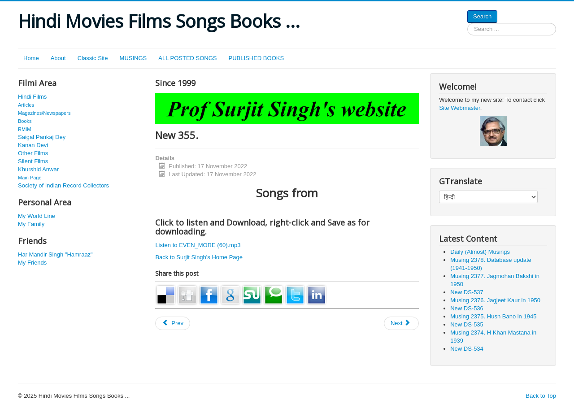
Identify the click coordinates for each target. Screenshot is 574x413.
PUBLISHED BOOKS (256, 58)
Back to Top (541, 395)
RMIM (24, 129)
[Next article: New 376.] (401, 323)
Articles (26, 105)
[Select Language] (488, 197)
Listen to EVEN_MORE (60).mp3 (197, 245)
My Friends (32, 262)
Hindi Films (32, 96)
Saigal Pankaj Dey (41, 137)
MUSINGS (133, 58)
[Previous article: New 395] (172, 323)
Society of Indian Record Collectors (63, 185)
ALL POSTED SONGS (187, 58)
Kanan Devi (33, 145)
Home (31, 58)
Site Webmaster (459, 107)
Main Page (30, 177)
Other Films (33, 153)
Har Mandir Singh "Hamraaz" (55, 254)
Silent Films (33, 161)
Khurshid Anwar (38, 169)
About (58, 58)
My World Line (36, 216)
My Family (31, 224)
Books (25, 121)
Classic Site (93, 58)
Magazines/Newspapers (44, 113)
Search (482, 16)
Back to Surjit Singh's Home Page (199, 257)
